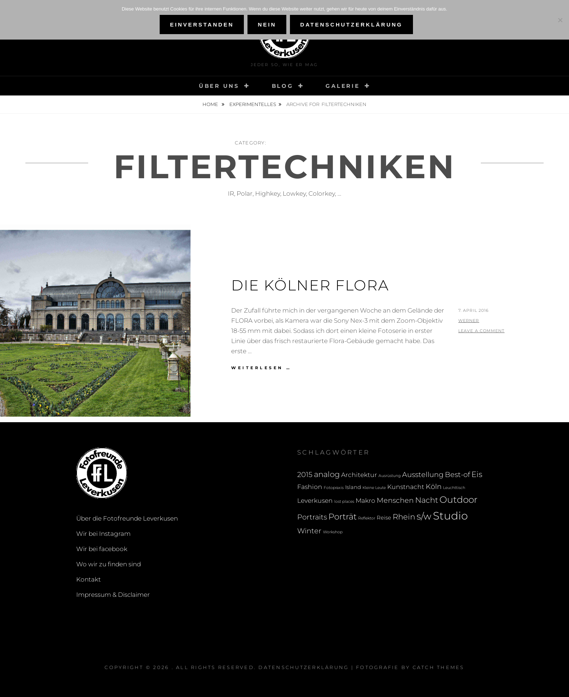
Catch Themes (438, 667)
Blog (283, 85)
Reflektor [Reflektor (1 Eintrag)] (366, 518)
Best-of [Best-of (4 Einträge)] (457, 474)
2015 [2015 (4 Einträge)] (304, 474)
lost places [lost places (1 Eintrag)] (344, 501)
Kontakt (88, 579)
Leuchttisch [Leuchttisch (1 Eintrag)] (454, 487)
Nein (267, 24)
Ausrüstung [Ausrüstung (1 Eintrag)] (389, 475)
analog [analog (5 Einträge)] (327, 474)
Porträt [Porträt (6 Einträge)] (342, 516)
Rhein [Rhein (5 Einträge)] (404, 516)
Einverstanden (202, 24)
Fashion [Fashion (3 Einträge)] (309, 486)
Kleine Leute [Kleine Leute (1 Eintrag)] (374, 487)
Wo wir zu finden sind (108, 564)
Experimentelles (252, 104)
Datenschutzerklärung (303, 667)
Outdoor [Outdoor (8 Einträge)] (458, 499)
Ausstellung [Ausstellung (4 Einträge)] (422, 474)
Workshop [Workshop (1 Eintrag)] (333, 532)
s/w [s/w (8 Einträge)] (424, 516)
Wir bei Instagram (103, 533)
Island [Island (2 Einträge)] (353, 487)
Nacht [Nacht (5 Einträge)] (426, 500)
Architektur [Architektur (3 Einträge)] (359, 474)
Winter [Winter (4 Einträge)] (309, 530)
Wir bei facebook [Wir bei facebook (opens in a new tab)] (101, 549)
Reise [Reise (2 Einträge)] (384, 517)
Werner (468, 320)
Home (210, 104)
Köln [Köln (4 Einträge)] (434, 486)
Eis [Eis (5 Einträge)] (476, 474)
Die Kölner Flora (310, 285)
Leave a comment (481, 330)
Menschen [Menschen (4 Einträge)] (395, 500)
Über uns (219, 85)
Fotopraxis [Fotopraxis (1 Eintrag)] (334, 487)
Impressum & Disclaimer (113, 594)
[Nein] (560, 20)
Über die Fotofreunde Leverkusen (127, 518)
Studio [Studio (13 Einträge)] (450, 515)
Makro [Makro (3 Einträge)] (365, 500)
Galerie (343, 85)
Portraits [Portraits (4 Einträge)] (312, 517)
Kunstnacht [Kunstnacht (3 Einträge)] (405, 486)
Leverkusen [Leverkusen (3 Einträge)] (315, 500)
